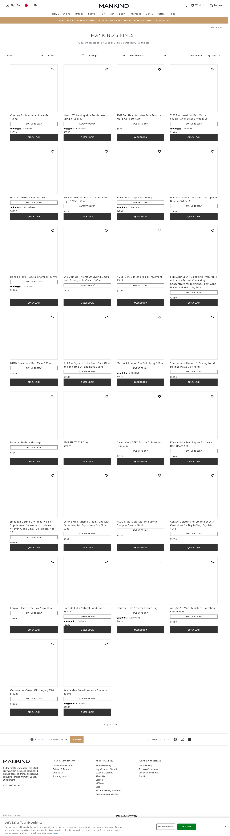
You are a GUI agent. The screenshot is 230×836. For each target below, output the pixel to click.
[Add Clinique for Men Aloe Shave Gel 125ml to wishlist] (52, 69)
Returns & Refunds (62, 769)
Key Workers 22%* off (106, 769)
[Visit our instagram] (189, 739)
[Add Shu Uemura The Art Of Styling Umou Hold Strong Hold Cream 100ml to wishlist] (106, 230)
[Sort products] (214, 55)
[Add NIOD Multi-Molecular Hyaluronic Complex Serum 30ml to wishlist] (159, 475)
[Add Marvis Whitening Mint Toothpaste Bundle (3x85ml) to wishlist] (106, 69)
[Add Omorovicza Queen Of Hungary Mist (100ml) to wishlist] (52, 644)
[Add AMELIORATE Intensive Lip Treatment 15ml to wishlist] (159, 230)
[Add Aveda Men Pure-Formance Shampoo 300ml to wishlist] (106, 644)
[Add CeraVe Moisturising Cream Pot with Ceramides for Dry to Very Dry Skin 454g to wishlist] (212, 475)
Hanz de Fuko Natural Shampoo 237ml (33, 276)
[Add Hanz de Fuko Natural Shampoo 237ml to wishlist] (52, 230)
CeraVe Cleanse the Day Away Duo (31, 608)
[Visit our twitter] (182, 739)
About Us (100, 776)
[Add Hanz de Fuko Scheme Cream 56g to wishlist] (159, 561)
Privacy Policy (145, 765)
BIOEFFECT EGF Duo (76, 442)
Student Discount (104, 772)
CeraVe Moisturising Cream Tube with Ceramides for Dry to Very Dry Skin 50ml (86, 525)
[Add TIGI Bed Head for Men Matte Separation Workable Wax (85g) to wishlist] (212, 69)
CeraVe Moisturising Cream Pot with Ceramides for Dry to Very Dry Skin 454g (192, 525)
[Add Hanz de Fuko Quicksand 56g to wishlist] (159, 151)
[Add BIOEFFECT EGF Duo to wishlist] (106, 396)
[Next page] (122, 724)
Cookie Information (148, 772)
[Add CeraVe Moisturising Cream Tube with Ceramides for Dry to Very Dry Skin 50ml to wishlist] (106, 475)
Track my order (60, 776)
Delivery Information (63, 765)
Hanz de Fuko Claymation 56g (28, 197)
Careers (99, 779)
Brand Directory (103, 765)
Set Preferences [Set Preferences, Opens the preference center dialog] (165, 826)
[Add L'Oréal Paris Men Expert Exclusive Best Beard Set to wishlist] (212, 396)
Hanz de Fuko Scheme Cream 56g (137, 608)
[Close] (225, 826)
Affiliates (100, 783)
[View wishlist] (198, 5)
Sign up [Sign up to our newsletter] (77, 739)
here (55, 833)
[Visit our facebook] (175, 739)
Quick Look (34, 137)
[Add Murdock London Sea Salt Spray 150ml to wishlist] (159, 317)
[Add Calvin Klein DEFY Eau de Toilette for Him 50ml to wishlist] (159, 396)
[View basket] (216, 5)
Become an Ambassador (108, 794)
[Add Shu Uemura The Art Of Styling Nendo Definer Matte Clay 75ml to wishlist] (212, 317)
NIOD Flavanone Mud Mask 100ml (31, 363)
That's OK (186, 826)
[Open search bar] (185, 5)
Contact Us (58, 772)
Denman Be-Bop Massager (26, 442)
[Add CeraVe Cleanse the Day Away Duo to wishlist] (52, 561)
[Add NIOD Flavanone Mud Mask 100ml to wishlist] (52, 317)
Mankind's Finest (114, 35)
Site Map (143, 776)
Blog (98, 786)
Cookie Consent (11, 785)
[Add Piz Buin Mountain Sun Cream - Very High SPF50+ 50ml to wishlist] (106, 151)
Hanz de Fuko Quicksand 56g (134, 197)
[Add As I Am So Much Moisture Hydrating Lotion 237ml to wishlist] (212, 561)
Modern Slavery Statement (109, 790)
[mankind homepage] (114, 6)
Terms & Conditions (148, 769)
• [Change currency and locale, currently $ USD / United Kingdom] (31, 5)
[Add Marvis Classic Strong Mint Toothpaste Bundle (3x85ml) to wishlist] (212, 151)
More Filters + (195, 55)
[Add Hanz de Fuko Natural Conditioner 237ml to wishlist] (106, 561)
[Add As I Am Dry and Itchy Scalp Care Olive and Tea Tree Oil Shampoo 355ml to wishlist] (106, 317)
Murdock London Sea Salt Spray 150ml (140, 363)
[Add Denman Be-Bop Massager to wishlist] (52, 396)
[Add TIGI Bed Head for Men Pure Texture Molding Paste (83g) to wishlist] (159, 69)
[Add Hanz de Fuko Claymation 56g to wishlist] (52, 151)
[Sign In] (13, 5)
